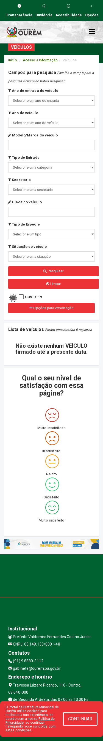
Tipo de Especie (24, 224)
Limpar (53, 284)
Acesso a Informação (40, 60)
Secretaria (19, 180)
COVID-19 (33, 297)
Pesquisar (53, 271)
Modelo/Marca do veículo (33, 135)
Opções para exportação (51, 308)
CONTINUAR (80, 718)
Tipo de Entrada (24, 157)
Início (12, 60)
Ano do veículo (23, 113)
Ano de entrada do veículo (33, 91)
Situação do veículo (27, 247)
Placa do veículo (25, 202)
